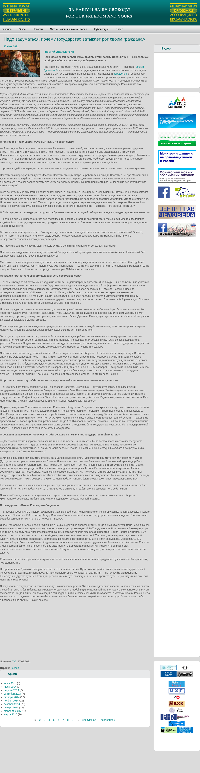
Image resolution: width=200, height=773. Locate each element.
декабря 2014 (12, 704)
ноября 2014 (11, 700)
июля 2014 (10, 686)
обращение (120, 73)
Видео (119, 29)
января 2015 (11, 707)
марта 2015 (10, 714)
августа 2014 (11, 690)
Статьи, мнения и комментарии (68, 29)
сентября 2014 (12, 693)
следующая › (90, 719)
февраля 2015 (12, 710)
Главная (6, 29)
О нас (22, 29)
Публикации (101, 29)
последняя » (108, 719)
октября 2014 (11, 697)
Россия (15, 668)
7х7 (14, 661)
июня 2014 (10, 683)
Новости (38, 29)
